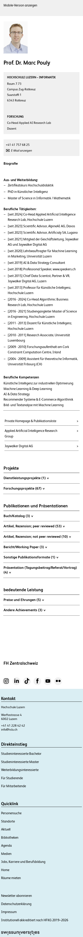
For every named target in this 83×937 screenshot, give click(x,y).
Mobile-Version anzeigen (20, 5)
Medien (6, 854)
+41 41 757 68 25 (18, 144)
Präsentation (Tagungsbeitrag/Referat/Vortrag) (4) (40, 569)
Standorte (8, 821)
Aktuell (5, 829)
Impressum (9, 912)
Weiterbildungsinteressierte (20, 770)
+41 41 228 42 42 (13, 725)
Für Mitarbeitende (13, 786)
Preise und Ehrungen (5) (24, 599)
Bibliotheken (9, 837)
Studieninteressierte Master (20, 762)
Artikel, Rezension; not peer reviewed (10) (37, 536)
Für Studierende (12, 778)
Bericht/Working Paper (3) (25, 547)
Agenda (6, 845)
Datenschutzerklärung (16, 904)
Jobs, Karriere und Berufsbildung (23, 862)
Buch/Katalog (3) (18, 516)
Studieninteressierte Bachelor (21, 753)
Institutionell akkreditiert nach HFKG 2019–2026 (34, 920)
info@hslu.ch (9, 729)
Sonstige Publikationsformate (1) (31, 557)
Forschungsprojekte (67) (24, 488)
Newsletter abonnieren (16, 895)
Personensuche (11, 813)
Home (5, 870)
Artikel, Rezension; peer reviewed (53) (34, 526)
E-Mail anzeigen (21, 150)
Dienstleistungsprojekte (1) (26, 478)
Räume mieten (11, 878)
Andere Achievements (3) (24, 610)
